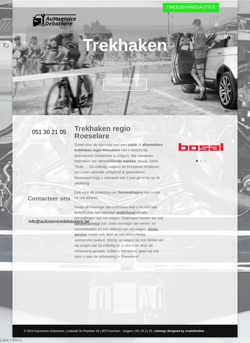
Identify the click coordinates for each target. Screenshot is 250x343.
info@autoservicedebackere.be (59, 221)
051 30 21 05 (49, 132)
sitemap (160, 331)
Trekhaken (125, 45)
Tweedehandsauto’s (191, 7)
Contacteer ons (125, 84)
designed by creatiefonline (185, 331)
